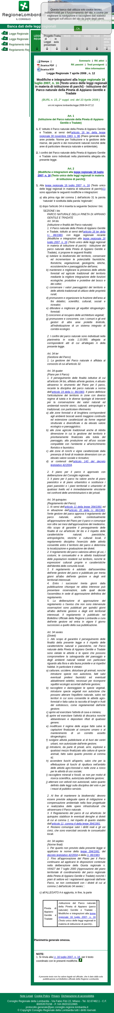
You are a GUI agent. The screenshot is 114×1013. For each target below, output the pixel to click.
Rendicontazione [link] (77, 35)
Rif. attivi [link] (99, 60)
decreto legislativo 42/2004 (62, 855)
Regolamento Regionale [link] (19, 49)
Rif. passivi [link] (77, 64)
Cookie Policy (42, 996)
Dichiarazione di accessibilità (77, 996)
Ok (78, 28)
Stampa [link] (43, 61)
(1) (103, 188)
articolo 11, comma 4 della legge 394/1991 (76, 823)
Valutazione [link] (87, 35)
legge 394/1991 (89, 851)
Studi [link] (97, 35)
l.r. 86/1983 (93, 855)
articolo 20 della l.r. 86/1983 (87, 510)
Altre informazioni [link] (95, 68)
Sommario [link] (84, 60)
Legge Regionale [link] (14, 33)
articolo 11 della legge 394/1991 (83, 506)
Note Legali (26, 996)
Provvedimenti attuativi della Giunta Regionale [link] (107, 41)
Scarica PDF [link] (45, 65)
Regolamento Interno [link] (17, 44)
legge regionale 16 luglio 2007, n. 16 (67, 185)
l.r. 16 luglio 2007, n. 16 (67, 957)
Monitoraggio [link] (67, 35)
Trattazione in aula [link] (57, 38)
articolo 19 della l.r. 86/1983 (68, 391)
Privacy (55, 996)
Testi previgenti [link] (95, 64)
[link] (24, 20)
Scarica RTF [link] (45, 69)
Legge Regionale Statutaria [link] (20, 39)
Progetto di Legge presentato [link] (47, 40)
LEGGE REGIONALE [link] (37, 37)
